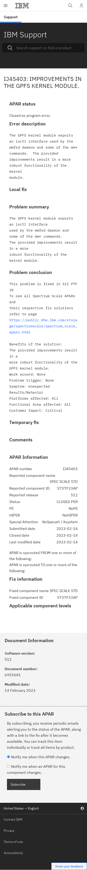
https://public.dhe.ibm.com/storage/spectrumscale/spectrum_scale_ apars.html (43, 326)
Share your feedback (69, 866)
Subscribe (18, 784)
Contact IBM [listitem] (13, 819)
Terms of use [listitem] (13, 842)
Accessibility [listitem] (13, 853)
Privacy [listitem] (9, 831)
